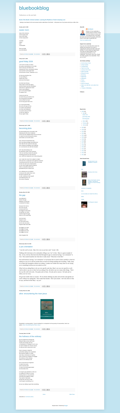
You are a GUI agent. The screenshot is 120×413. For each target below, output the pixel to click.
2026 (83, 111)
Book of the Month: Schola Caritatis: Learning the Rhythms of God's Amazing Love (42, 19)
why (82, 169)
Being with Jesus (85, 73)
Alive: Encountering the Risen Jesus (31, 325)
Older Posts (72, 394)
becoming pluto (25, 128)
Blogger (66, 405)
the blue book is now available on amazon (92, 162)
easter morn (24, 30)
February (85, 123)
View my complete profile (85, 40)
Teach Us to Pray (85, 68)
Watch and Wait (84, 71)
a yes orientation (26, 247)
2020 (83, 137)
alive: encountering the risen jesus (33, 294)
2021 (83, 135)
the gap (22, 195)
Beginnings (83, 76)
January (85, 125)
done (82, 191)
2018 (83, 141)
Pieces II (83, 81)
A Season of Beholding (86, 88)
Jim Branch (90, 29)
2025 (83, 127)
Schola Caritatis (84, 64)
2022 (83, 133)
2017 (83, 143)
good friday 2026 (26, 61)
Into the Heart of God (86, 63)
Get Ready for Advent (93, 202)
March (84, 121)
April (84, 113)
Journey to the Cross (85, 69)
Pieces (82, 80)
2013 (83, 150)
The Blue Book (84, 66)
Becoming (83, 75)
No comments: (37, 54)
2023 (83, 131)
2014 (83, 148)
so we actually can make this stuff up (89, 193)
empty (82, 199)
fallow (82, 196)
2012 (83, 152)
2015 (83, 146)
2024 (83, 129)
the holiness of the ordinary (30, 336)
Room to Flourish (85, 83)
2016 (83, 145)
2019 (83, 139)
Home (44, 394)
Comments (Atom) (29, 396)
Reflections (83, 78)
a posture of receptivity (86, 188)
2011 (83, 154)
